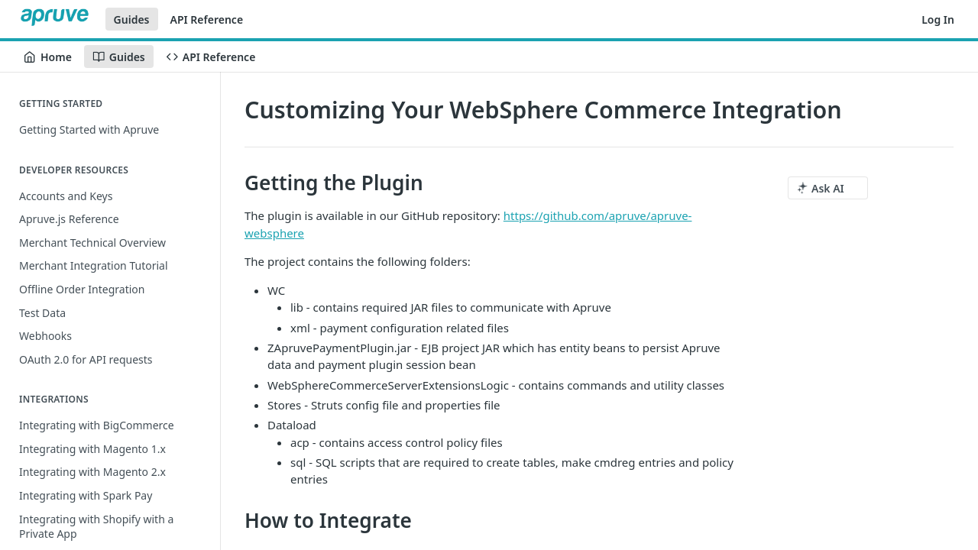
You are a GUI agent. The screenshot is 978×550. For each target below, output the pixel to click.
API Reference (207, 19)
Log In (937, 19)
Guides (132, 19)
